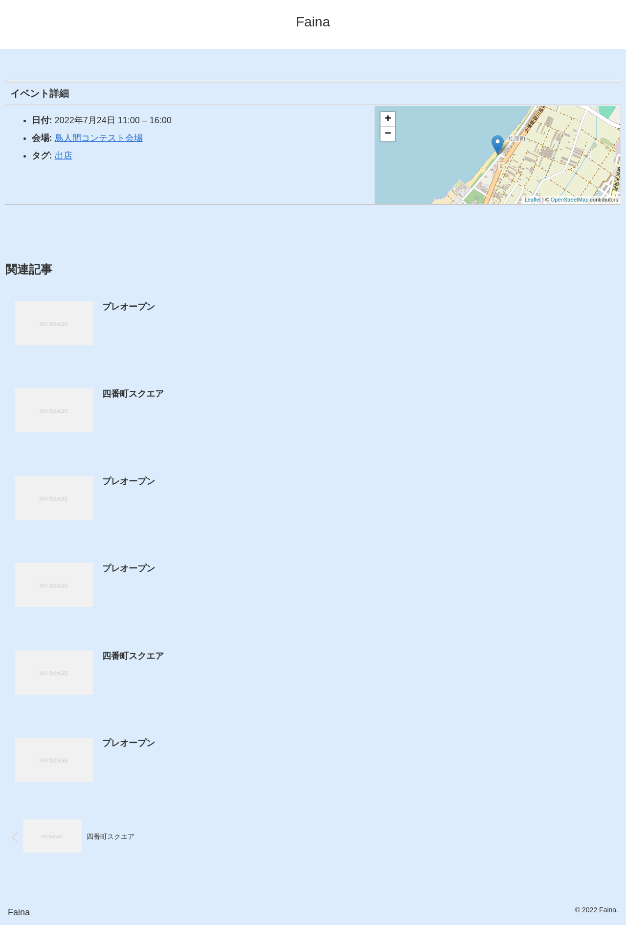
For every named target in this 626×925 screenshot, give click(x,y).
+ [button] (388, 119)
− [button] (388, 134)
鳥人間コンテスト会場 (99, 138)
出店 (63, 155)
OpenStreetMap (570, 200)
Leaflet (533, 200)
